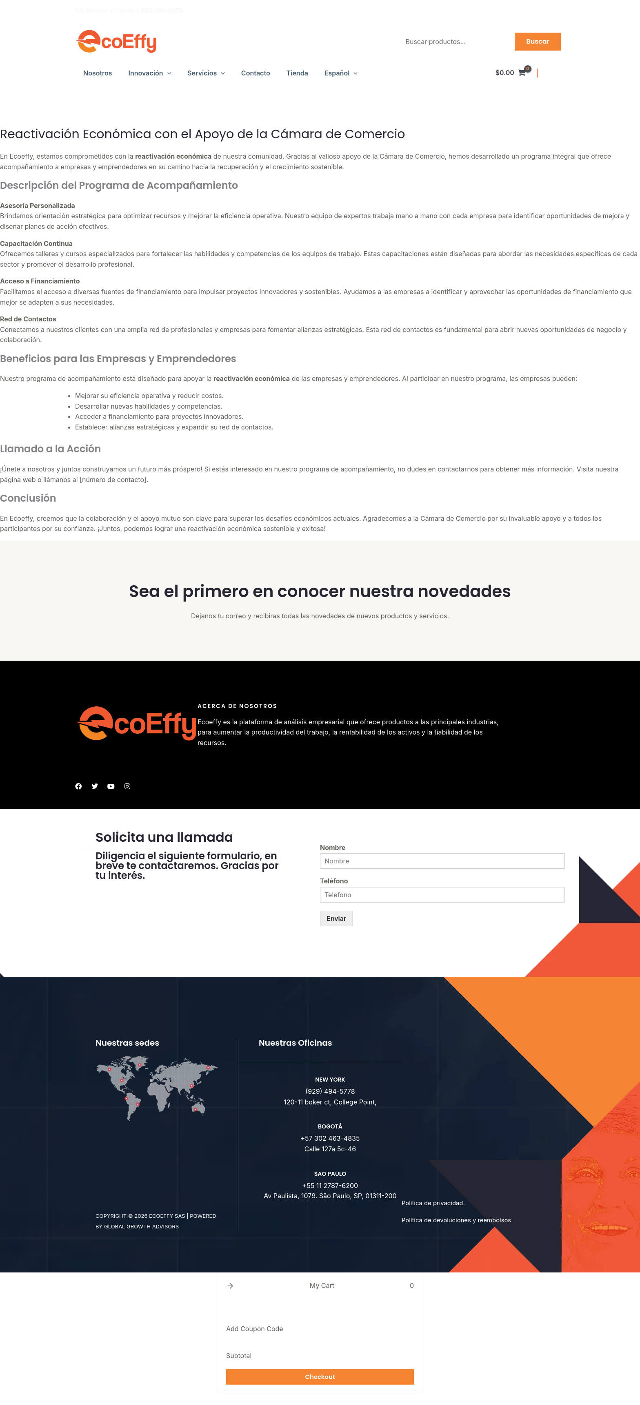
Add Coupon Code (254, 1329)
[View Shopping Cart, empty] (510, 73)
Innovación (150, 73)
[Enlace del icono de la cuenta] (555, 73)
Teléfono (334, 881)
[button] (167, 73)
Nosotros (97, 73)
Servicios (206, 73)
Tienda (297, 73)
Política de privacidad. (436, 1203)
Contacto (255, 73)
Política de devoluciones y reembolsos (461, 1220)
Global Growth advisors (141, 1226)
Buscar (537, 41)
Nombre (332, 847)
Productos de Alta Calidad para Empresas (509, 10)
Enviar (336, 918)
